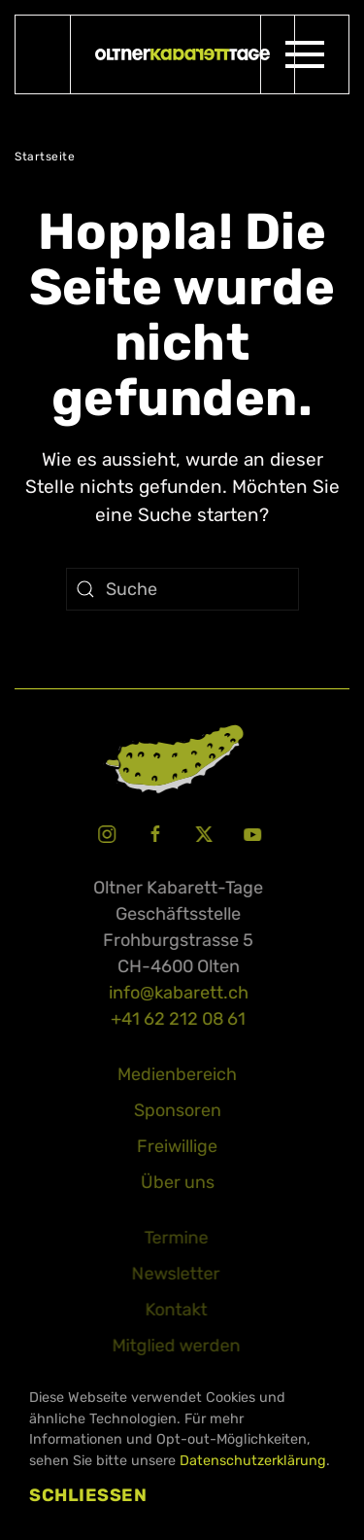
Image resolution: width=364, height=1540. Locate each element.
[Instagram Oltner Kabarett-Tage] (105, 832)
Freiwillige (175, 1146)
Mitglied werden (174, 1345)
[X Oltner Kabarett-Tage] (202, 832)
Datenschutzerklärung (253, 1460)
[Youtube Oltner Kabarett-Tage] (250, 832)
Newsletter (174, 1273)
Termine (174, 1237)
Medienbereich (175, 1074)
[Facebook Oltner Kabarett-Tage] (153, 832)
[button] (304, 54)
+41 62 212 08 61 (176, 1019)
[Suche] (182, 589)
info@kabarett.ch (177, 992)
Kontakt (174, 1309)
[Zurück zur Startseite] (182, 54)
